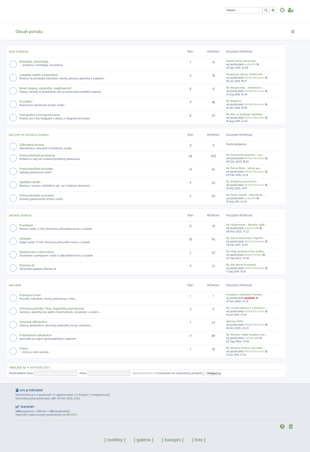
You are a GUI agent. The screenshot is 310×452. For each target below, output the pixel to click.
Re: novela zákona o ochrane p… (246, 308)
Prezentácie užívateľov (35, 335)
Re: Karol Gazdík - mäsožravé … (246, 195)
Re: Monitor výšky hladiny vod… (246, 334)
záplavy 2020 (234, 321)
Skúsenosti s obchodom (36, 252)
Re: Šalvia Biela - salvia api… (244, 168)
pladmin (249, 298)
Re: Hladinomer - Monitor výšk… (246, 224)
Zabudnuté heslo (142, 373)
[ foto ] (198, 439)
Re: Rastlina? (234, 101)
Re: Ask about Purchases (241, 264)
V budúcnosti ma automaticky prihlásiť (180, 373)
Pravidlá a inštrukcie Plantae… (245, 294)
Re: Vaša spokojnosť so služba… (246, 251)
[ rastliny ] (115, 439)
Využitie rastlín (29, 182)
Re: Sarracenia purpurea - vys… (245, 154)
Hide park (15, 285)
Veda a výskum (18, 51)
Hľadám (25, 238)
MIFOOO (71, 414)
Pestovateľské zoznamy (36, 195)
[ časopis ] (172, 439)
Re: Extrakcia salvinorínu (241, 181)
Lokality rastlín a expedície (38, 75)
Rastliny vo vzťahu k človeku (29, 134)
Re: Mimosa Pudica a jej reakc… (245, 348)
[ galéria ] (143, 439)
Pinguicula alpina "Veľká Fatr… (245, 74)
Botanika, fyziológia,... (35, 61)
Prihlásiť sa (17, 367)
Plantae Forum (30, 295)
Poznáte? (26, 101)
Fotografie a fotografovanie (39, 115)
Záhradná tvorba (31, 144)
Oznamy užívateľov (33, 322)
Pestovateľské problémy (37, 155)
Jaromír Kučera (253, 254)
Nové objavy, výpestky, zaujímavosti (45, 88)
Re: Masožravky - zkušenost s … (245, 87)
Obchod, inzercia (20, 215)
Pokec (23, 348)
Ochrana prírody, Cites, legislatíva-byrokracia (51, 308)
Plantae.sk (26, 265)
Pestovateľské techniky (36, 168)
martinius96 (251, 228)
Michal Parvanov (254, 77)
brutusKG (250, 64)
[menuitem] (282, 10)
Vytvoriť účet (40, 367)
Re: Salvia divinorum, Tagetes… (245, 238)
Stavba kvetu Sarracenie (241, 61)
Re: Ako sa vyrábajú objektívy (244, 114)
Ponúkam (26, 225)
